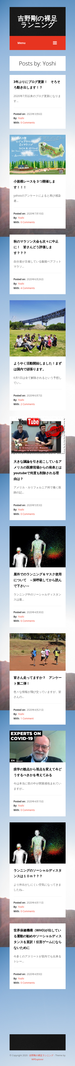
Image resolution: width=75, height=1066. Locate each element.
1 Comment (27, 718)
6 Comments (28, 621)
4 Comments (28, 288)
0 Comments (28, 122)
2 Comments (28, 404)
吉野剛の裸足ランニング (37, 21)
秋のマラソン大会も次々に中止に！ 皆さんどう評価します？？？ (36, 247)
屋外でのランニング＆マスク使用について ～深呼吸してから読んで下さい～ (38, 580)
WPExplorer (38, 1059)
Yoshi (21, 118)
